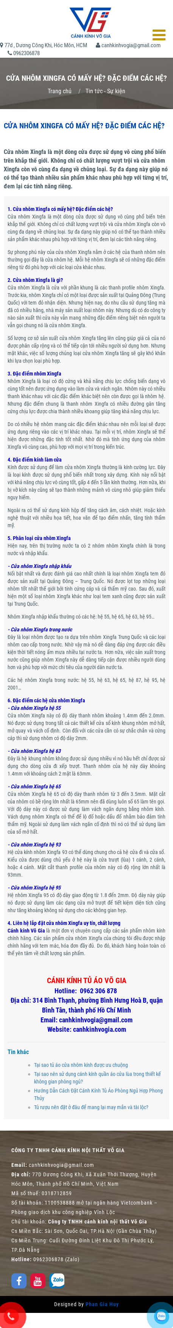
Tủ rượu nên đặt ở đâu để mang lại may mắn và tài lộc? (91, 1107)
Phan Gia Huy (102, 1304)
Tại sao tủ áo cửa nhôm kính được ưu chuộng (81, 1065)
